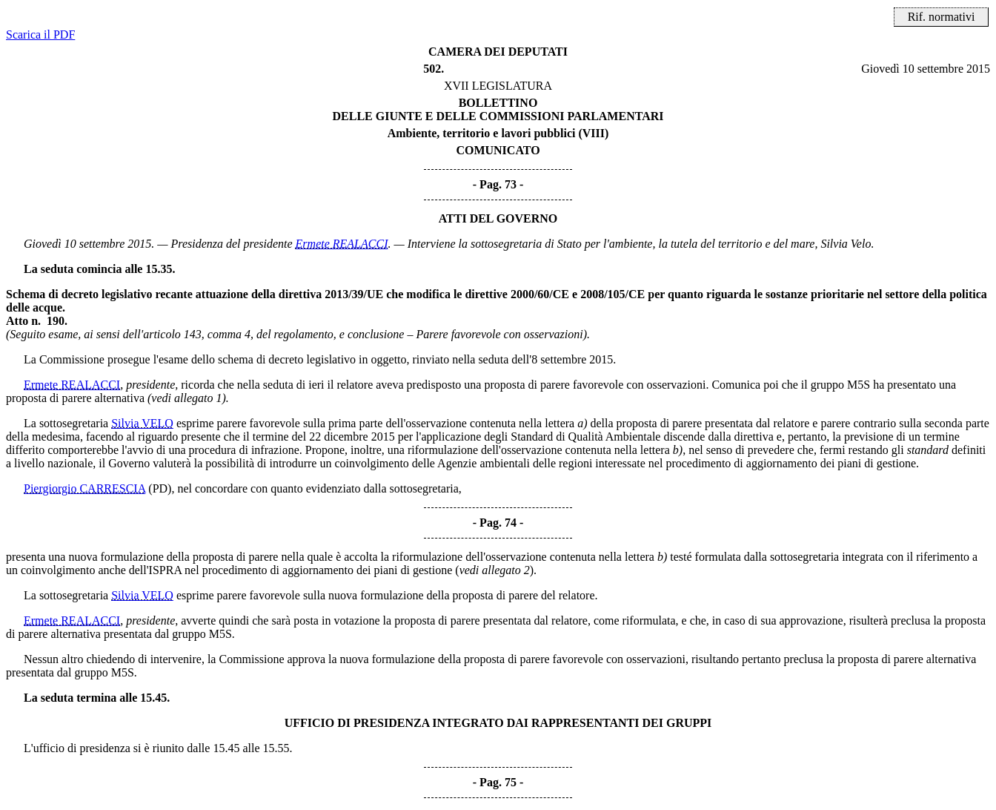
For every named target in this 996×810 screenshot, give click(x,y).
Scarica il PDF (40, 34)
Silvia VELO (142, 423)
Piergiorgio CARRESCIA (84, 488)
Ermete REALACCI (342, 243)
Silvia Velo (845, 243)
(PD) (159, 488)
